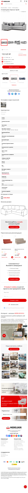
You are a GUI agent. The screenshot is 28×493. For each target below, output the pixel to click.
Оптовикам (3, 454)
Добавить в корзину (14, 67)
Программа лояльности (19, 442)
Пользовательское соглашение (14, 469)
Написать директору (18, 449)
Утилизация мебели (18, 440)
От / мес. (7, 57)
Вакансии (3, 456)
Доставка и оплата (18, 444)
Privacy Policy (21, 477)
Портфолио (3, 443)
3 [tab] (14, 259)
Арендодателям (4, 455)
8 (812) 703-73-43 (14, 433)
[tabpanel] (7, 247)
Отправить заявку (14, 227)
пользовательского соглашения (18, 307)
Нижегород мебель (5, 174)
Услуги (2, 444)
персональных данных (20, 308)
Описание (3, 112)
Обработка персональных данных (14, 467)
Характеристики (5, 110)
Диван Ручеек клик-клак (6, 249)
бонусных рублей (9, 63)
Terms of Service (4, 478)
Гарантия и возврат (18, 448)
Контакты (3, 445)
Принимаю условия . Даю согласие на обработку (14, 308)
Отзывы (3, 114)
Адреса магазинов (14, 349)
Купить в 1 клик (14, 70)
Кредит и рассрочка (18, 445)
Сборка (15, 447)
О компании (3, 440)
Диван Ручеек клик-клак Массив (19, 250)
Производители (4, 442)
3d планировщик (18, 443)
